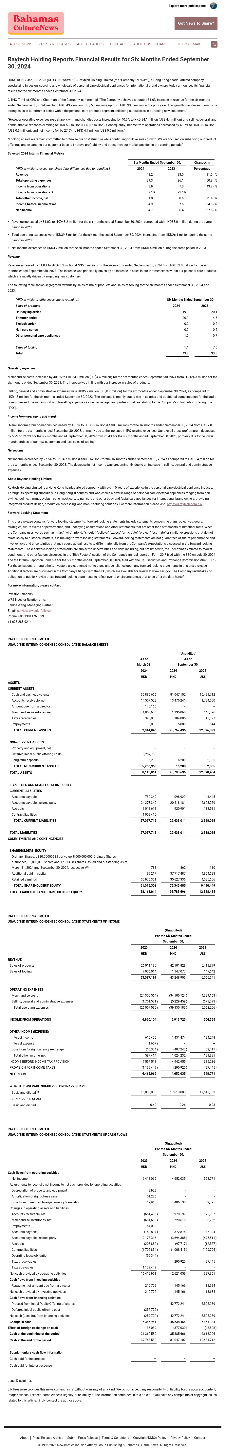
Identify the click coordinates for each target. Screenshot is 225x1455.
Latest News (20, 44)
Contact (118, 44)
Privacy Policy (180, 1438)
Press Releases (55, 44)
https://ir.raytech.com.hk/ (184, 504)
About (24, 1438)
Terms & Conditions (115, 1438)
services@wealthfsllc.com (35, 611)
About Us (142, 44)
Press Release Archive (48, 1438)
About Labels (90, 44)
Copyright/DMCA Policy (149, 1438)
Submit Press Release (82, 1438)
